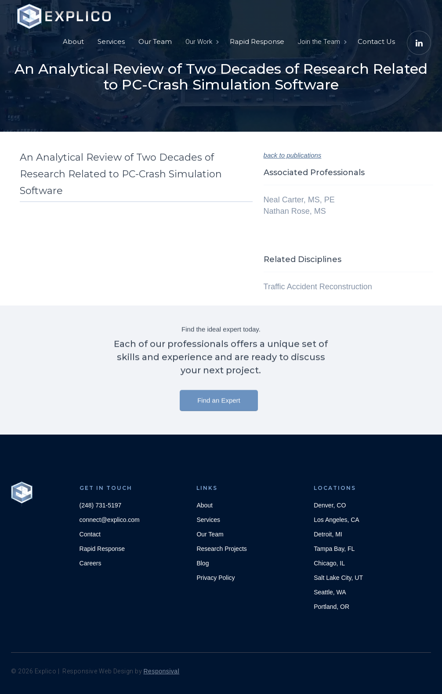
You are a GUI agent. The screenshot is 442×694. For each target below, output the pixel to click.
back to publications (293, 155)
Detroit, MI (328, 534)
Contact (90, 534)
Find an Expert (218, 403)
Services (111, 41)
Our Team (155, 41)
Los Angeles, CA (336, 519)
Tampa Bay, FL (334, 548)
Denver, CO (330, 505)
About (73, 41)
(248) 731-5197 (101, 505)
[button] (201, 41)
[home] (66, 13)
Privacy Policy (215, 577)
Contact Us (376, 41)
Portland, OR (331, 606)
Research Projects (221, 548)
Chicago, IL (329, 563)
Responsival (162, 671)
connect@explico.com (110, 519)
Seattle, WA (330, 592)
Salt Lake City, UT (338, 577)
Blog (202, 563)
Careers (90, 563)
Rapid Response (257, 41)
